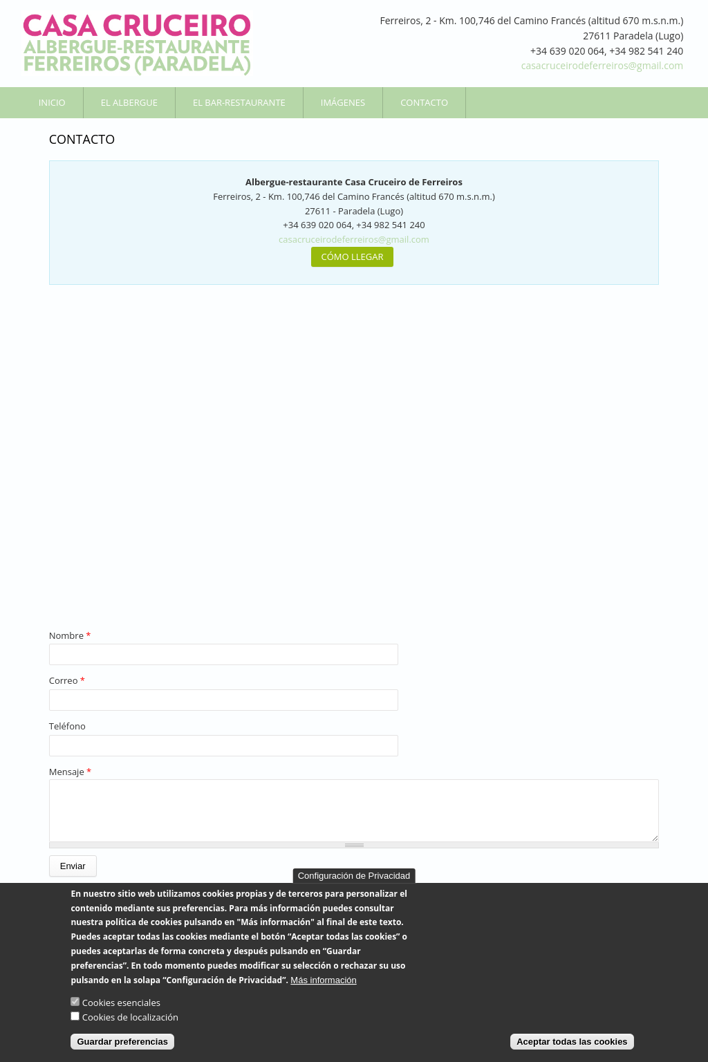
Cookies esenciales (121, 1002)
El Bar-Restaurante (239, 102)
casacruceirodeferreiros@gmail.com (602, 65)
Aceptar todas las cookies (571, 1041)
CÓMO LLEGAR (353, 256)
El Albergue (129, 102)
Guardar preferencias (122, 1041)
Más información (323, 980)
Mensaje (70, 771)
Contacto (424, 102)
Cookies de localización (130, 1017)
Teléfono (67, 726)
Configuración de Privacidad (354, 875)
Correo (67, 680)
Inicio (52, 102)
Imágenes (343, 102)
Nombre (70, 635)
